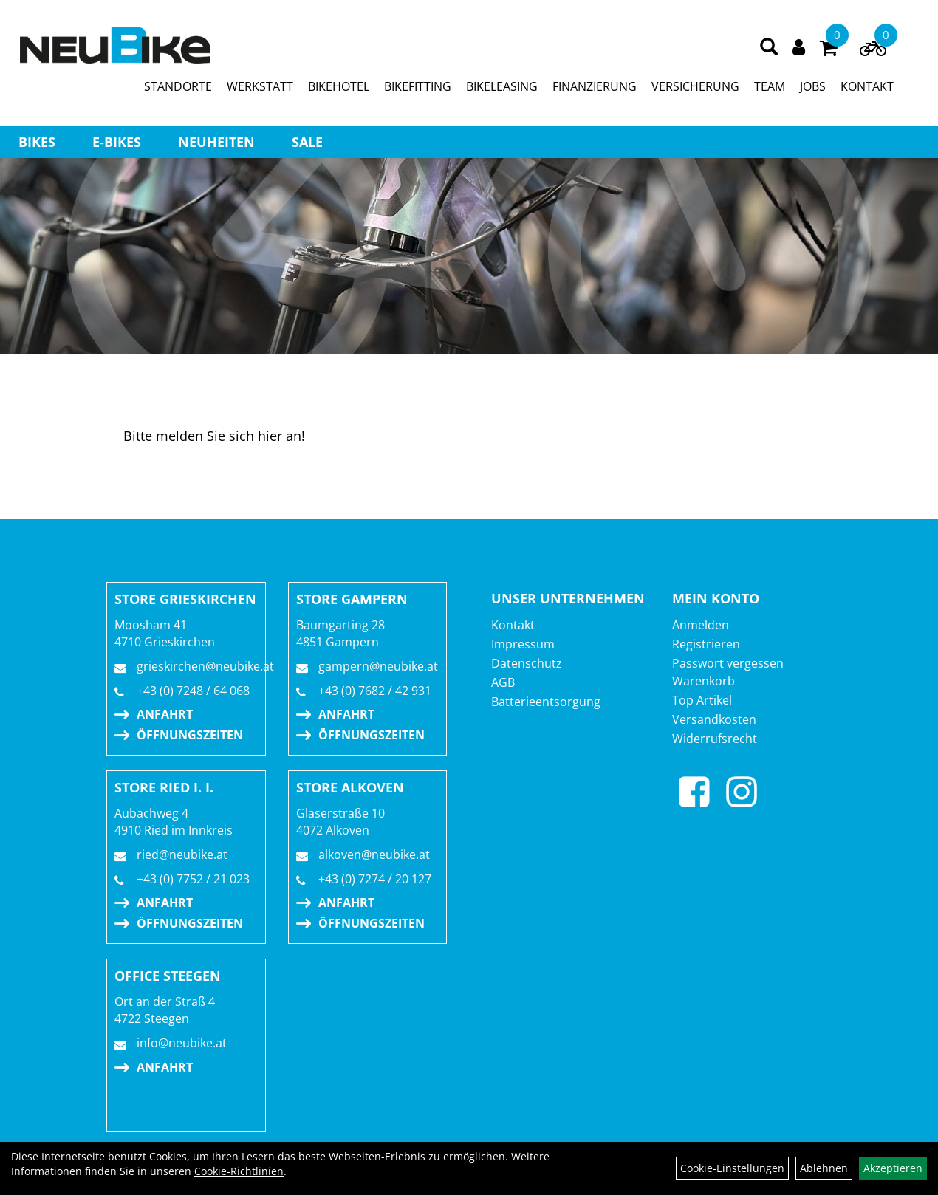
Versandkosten (714, 719)
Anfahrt (165, 714)
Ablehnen (824, 1168)
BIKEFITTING (417, 86)
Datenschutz (526, 663)
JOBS (813, 86)
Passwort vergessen (728, 663)
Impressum (523, 644)
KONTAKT (867, 86)
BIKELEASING (502, 86)
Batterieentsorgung (545, 702)
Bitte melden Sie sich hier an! (214, 436)
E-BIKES (116, 142)
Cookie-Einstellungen (732, 1168)
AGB (503, 682)
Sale (307, 142)
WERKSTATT (260, 86)
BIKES (36, 142)
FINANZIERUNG (594, 86)
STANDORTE (178, 86)
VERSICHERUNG (695, 86)
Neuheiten (216, 142)
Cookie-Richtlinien (239, 1171)
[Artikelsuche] (769, 47)
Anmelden (700, 625)
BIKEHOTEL (338, 86)
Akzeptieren (892, 1168)
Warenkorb (703, 681)
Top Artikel (702, 700)
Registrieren (706, 644)
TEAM (769, 86)
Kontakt (513, 625)
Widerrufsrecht (714, 738)
